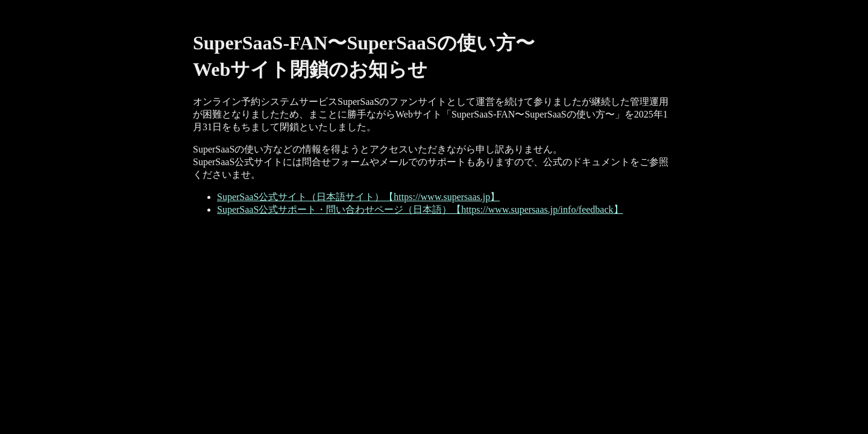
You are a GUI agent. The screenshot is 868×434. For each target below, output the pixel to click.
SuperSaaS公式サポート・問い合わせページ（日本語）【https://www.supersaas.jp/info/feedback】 (420, 209)
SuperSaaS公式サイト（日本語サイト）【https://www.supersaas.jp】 (358, 197)
